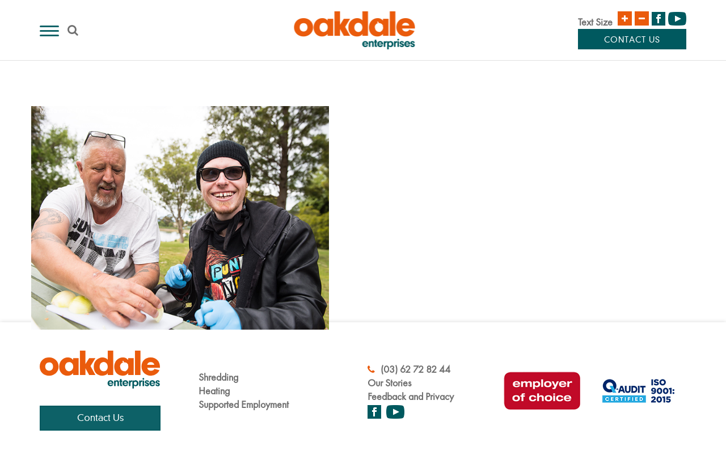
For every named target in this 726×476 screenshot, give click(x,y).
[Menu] (49, 30)
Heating (214, 390)
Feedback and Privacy (411, 396)
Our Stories (389, 382)
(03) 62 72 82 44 (409, 369)
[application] (180, 191)
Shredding (218, 377)
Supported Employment (244, 404)
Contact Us (632, 40)
